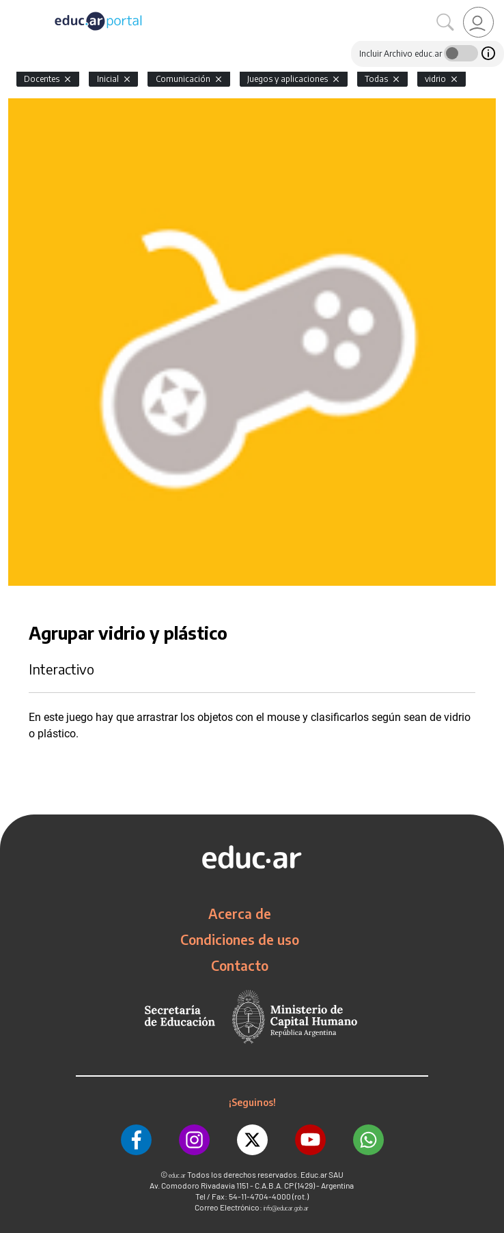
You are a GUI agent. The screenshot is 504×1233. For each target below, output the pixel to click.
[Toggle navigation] (12, 7)
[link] (478, 22)
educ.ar (177, 1175)
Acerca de (239, 913)
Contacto (239, 965)
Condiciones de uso (239, 939)
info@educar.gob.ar (286, 1208)
